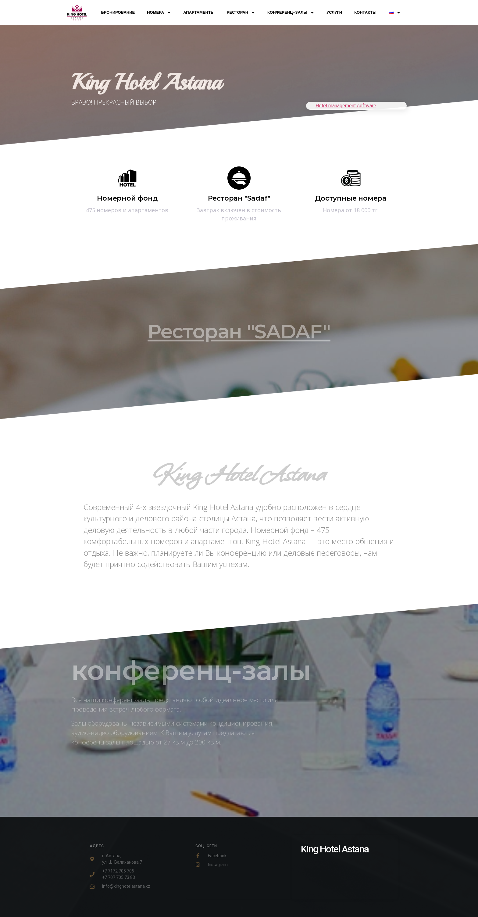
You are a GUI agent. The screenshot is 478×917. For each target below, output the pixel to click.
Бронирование (118, 12)
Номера (159, 13)
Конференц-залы (290, 13)
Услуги (334, 12)
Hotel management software (346, 106)
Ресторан (241, 13)
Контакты (365, 12)
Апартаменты (199, 12)
